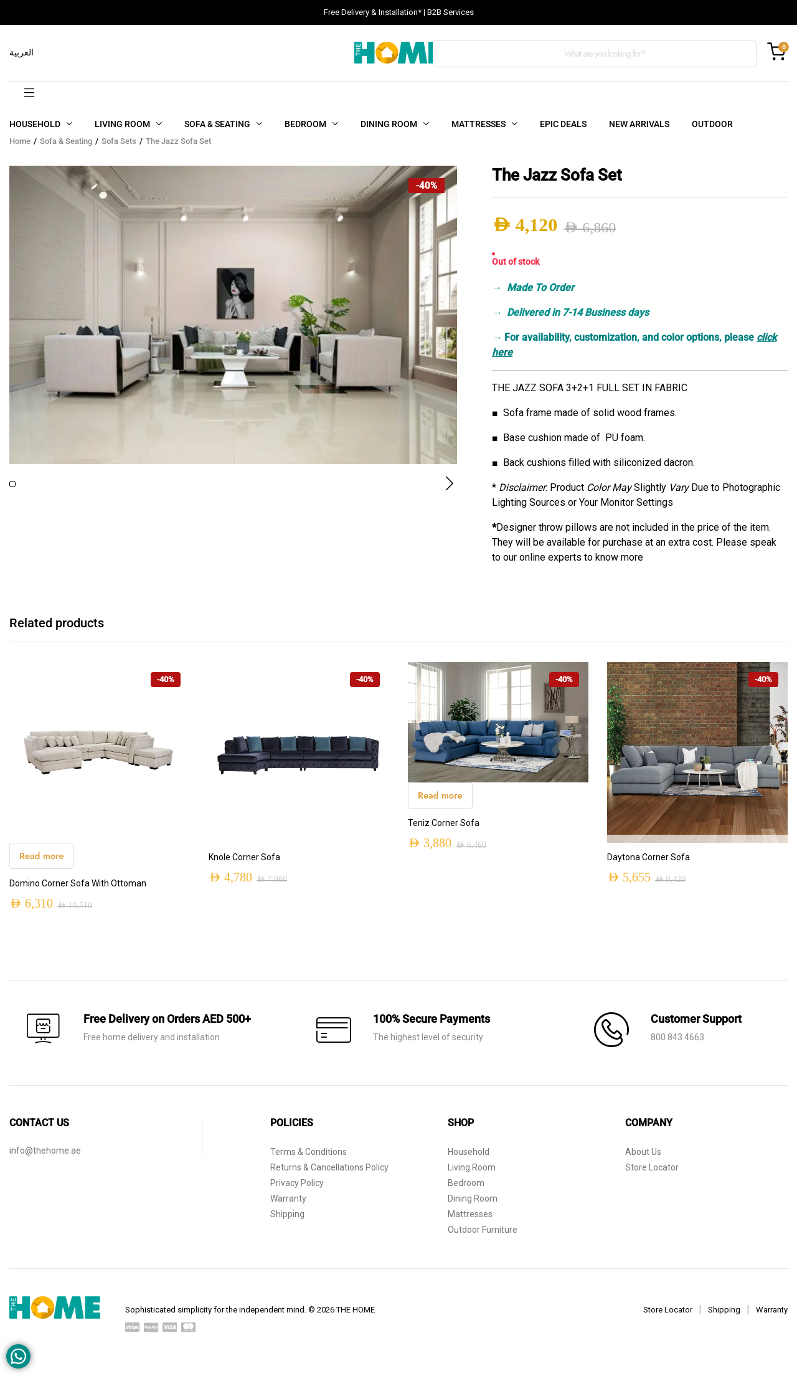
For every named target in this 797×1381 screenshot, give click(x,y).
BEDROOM (305, 124)
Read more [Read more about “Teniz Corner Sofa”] (440, 803)
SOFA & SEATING (217, 124)
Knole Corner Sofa (244, 865)
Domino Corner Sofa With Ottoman (77, 891)
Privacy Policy (297, 1191)
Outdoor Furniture (482, 1238)
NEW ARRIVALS (639, 124)
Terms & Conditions (308, 1160)
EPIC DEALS (563, 124)
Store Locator (652, 1175)
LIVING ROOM (122, 124)
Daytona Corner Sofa (648, 865)
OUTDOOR (712, 124)
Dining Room (473, 1207)
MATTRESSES (478, 124)
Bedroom (466, 1191)
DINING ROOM (389, 124)
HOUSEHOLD (34, 124)
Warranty (288, 1207)
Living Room (472, 1175)
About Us (643, 1160)
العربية (21, 52)
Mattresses (470, 1222)
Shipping (287, 1222)
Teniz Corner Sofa (443, 831)
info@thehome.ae (45, 1159)
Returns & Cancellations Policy (329, 1175)
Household (468, 1160)
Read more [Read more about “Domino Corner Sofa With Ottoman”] (41, 864)
